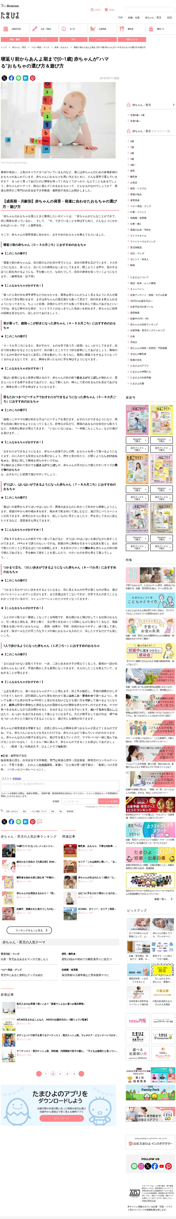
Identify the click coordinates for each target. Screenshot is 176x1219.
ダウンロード (62, 1172)
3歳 (132, 158)
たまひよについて (139, 277)
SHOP (95, 9)
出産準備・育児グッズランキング (147, 330)
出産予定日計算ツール (141, 306)
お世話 (133, 182)
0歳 (52, 811)
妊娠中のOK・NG (139, 318)
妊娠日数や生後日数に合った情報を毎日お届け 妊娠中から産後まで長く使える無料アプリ (62, 1164)
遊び (24, 811)
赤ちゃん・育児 (153, 17)
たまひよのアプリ (139, 365)
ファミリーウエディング (143, 241)
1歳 (60, 811)
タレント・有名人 (139, 259)
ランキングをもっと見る (29, 984)
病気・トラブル (138, 188)
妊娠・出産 (134, 17)
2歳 (132, 153)
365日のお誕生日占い (141, 300)
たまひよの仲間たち (140, 371)
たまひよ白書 (137, 383)
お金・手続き (41, 28)
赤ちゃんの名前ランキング (144, 324)
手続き (133, 342)
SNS (73, 39)
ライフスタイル (138, 235)
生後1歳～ (135, 120)
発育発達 (70, 811)
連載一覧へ (160, 899)
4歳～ (133, 164)
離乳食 (126, 28)
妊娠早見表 (12, 28)
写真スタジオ (132, 39)
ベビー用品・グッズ (40, 47)
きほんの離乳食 (138, 353)
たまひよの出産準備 (140, 377)
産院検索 (134, 312)
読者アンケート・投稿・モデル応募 (148, 294)
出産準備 (98, 28)
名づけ (68, 28)
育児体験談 (136, 247)
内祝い (110, 9)
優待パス (156, 28)
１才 (6, 691)
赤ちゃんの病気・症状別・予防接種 (148, 348)
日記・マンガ (137, 253)
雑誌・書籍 (15, 39)
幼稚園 (43, 765)
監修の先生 (136, 359)
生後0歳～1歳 (137, 115)
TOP (120, 17)
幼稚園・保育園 (138, 217)
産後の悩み (136, 194)
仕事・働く (136, 223)
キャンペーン (103, 39)
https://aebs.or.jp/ (149, 1200)
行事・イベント (138, 212)
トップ (4, 47)
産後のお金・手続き (140, 229)
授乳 (132, 170)
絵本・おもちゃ (61, 47)
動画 (132, 265)
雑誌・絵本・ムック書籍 (143, 283)
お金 (132, 336)
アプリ (44, 39)
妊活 (169, 17)
